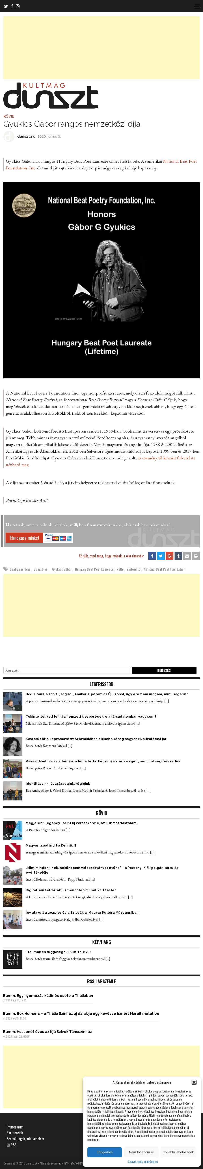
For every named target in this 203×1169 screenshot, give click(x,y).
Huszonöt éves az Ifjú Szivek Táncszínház (54, 1032)
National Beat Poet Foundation (164, 569)
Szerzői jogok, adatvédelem (143, 1161)
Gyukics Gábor (62, 569)
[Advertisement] (101, 47)
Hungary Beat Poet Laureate (94, 569)
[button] (194, 1082)
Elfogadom (105, 1152)
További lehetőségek (178, 1152)
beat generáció (20, 569)
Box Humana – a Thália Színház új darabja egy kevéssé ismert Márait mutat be (88, 1013)
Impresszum (15, 1127)
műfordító (133, 569)
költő (120, 569)
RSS (13, 1145)
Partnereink (15, 1132)
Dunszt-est (41, 569)
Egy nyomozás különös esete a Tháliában (55, 996)
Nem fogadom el (141, 1152)
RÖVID (9, 116)
